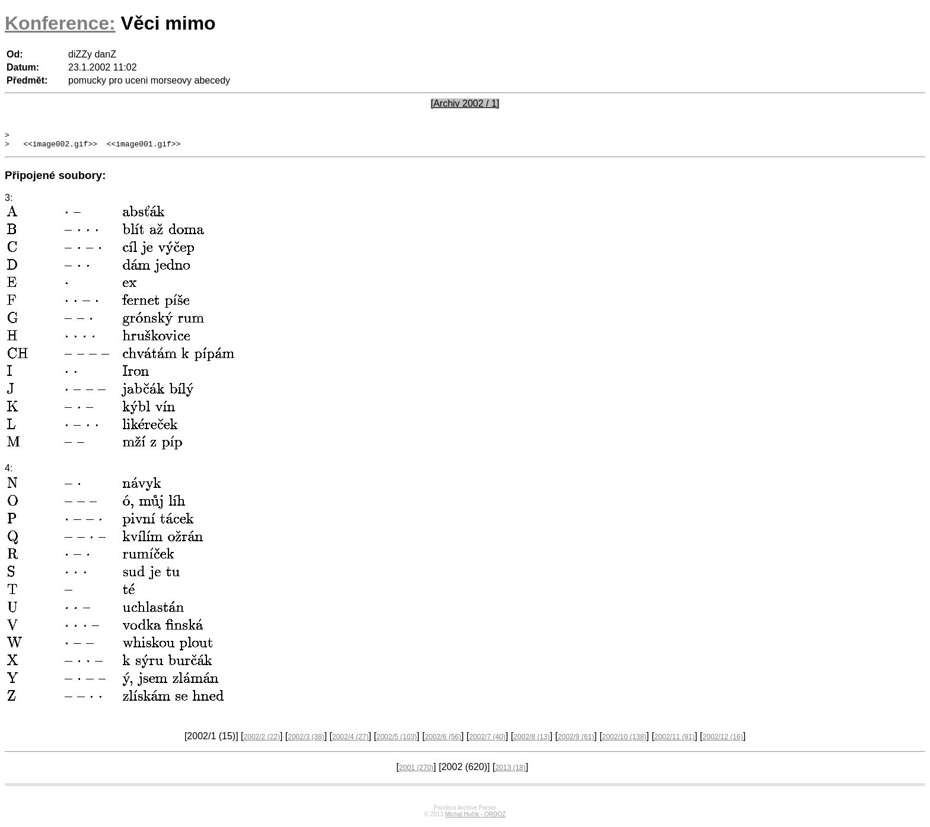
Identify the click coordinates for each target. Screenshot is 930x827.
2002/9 (576, 740)
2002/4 (350, 740)
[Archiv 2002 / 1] (465, 103)
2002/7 (487, 740)
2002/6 (443, 740)
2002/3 (306, 740)
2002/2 (262, 740)
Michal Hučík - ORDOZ (475, 818)
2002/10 (624, 740)
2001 (416, 771)
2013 (510, 771)
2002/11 (674, 740)
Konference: (60, 23)
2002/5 (397, 740)
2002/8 (532, 740)
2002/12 (723, 740)
